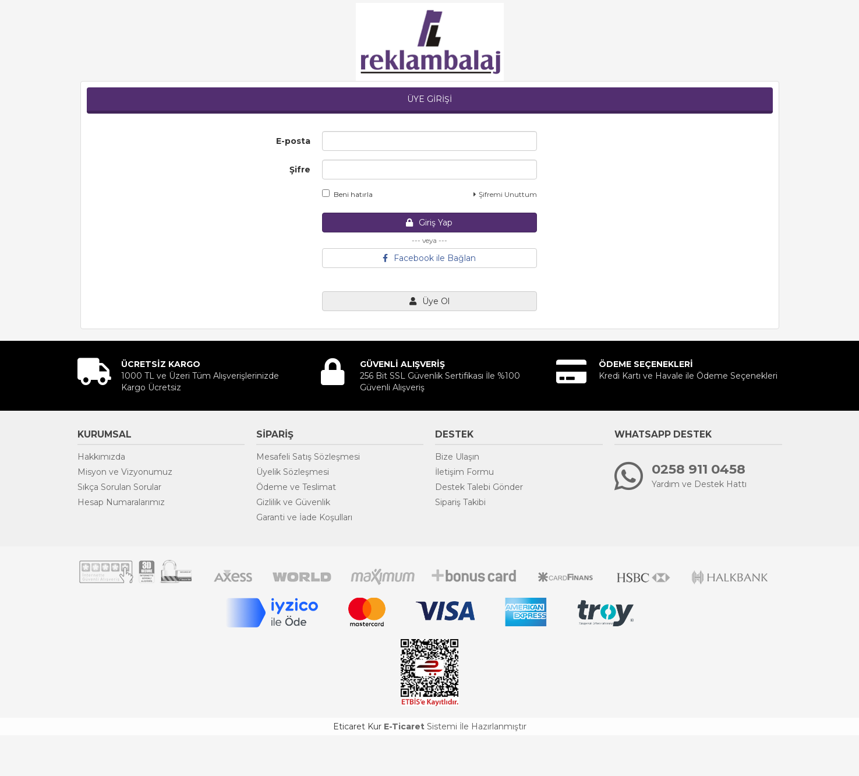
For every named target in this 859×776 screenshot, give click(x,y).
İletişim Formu (464, 472)
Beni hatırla (347, 194)
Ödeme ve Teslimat (296, 487)
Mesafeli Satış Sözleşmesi (308, 457)
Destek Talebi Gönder (479, 487)
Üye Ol (429, 301)
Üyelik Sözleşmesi (292, 472)
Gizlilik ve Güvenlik (293, 502)
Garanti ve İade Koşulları (304, 517)
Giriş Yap (429, 222)
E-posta (293, 141)
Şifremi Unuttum (505, 194)
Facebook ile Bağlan (429, 258)
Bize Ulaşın (457, 457)
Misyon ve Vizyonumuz (124, 472)
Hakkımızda (101, 457)
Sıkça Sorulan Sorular (119, 487)
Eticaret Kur (357, 726)
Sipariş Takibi (460, 502)
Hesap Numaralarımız (121, 502)
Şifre (299, 169)
